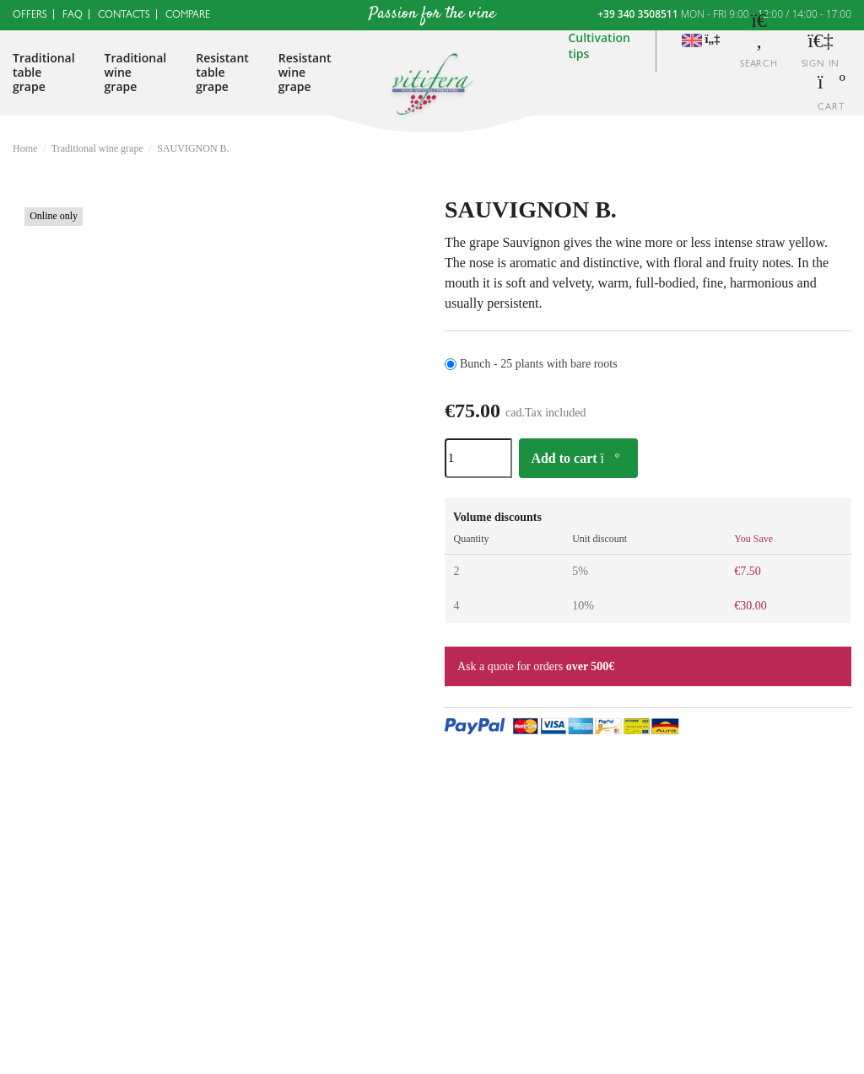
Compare (187, 16)
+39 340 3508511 (637, 14)
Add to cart (575, 458)
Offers (30, 16)
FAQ (72, 16)
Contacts (124, 16)
